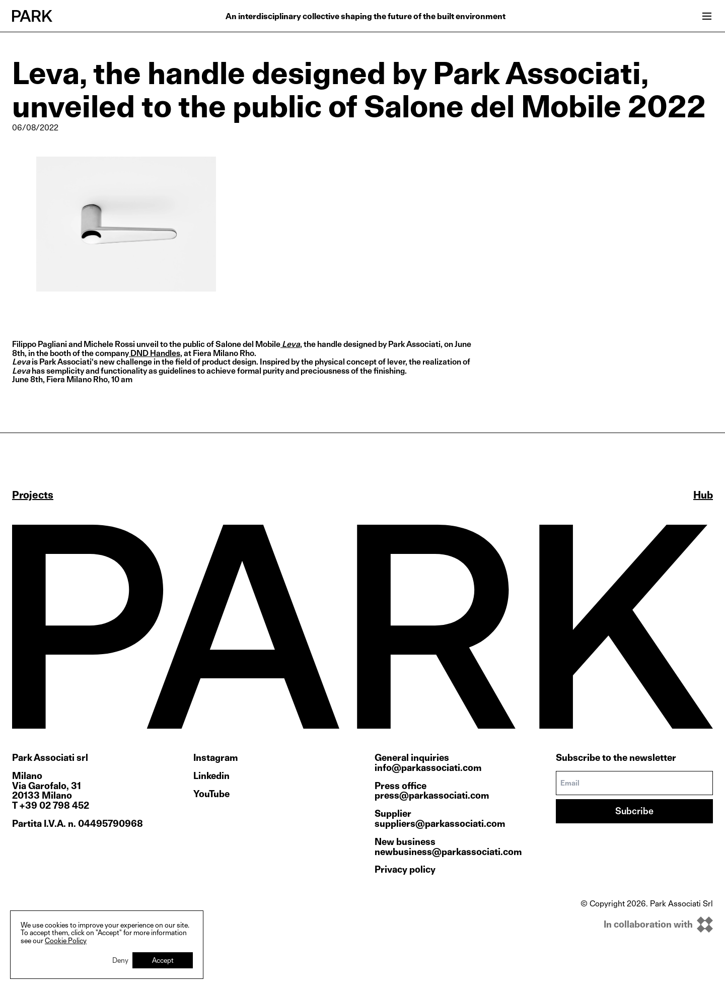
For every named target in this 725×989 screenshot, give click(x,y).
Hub (703, 495)
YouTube (211, 794)
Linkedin (211, 776)
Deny (120, 960)
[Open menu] (707, 16)
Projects (32, 495)
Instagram (215, 758)
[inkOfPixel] (647, 924)
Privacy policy (405, 869)
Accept (163, 960)
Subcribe (634, 811)
